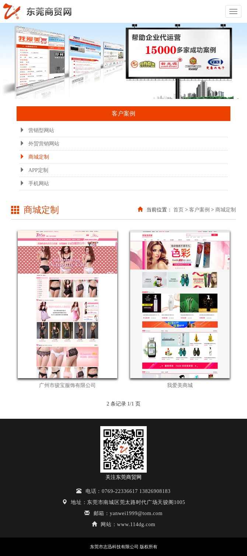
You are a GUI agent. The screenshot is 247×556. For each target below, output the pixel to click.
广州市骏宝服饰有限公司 (67, 385)
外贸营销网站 (39, 143)
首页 (178, 210)
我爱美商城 (180, 385)
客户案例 (199, 210)
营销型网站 (37, 130)
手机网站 (34, 183)
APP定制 (34, 170)
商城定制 (34, 157)
